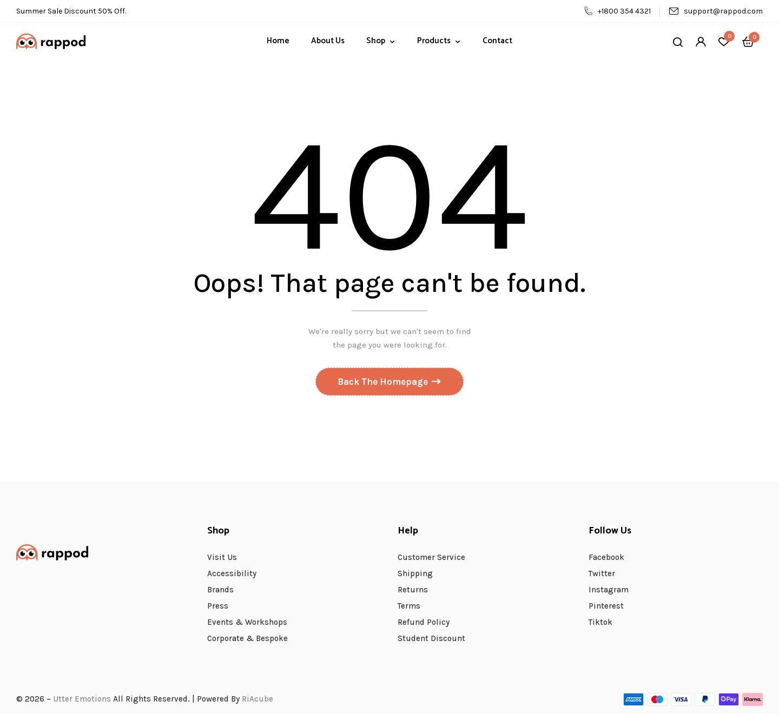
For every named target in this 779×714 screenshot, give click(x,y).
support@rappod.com (716, 11)
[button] (748, 41)
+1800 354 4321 (617, 11)
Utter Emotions (82, 699)
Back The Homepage (384, 382)
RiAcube (257, 699)
